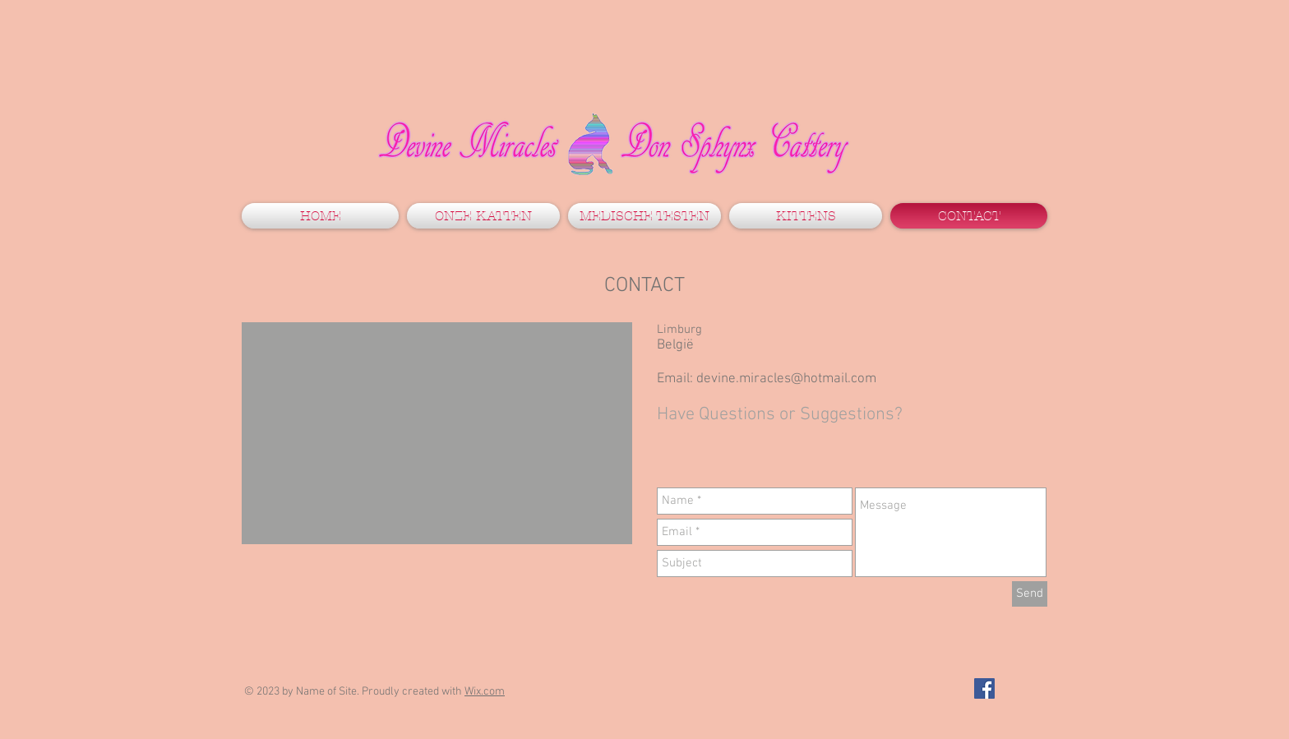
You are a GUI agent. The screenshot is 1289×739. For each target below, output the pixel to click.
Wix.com (484, 692)
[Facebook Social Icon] (984, 688)
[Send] (1029, 594)
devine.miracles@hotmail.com (786, 379)
